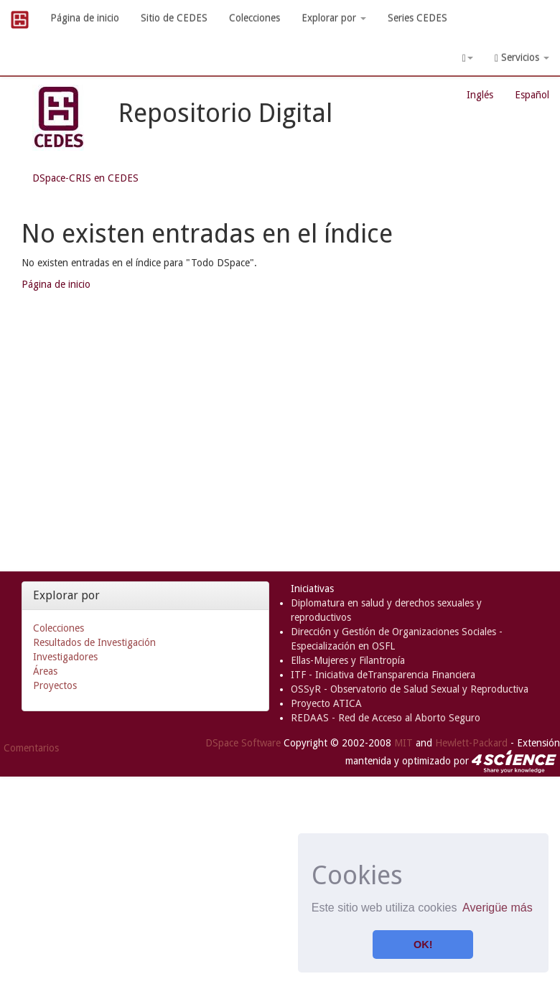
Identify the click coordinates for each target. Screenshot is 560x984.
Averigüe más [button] (497, 907)
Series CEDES (417, 18)
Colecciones (254, 18)
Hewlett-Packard (471, 743)
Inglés (480, 94)
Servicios (522, 58)
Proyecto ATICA (326, 703)
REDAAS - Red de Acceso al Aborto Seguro (385, 717)
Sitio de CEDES (174, 18)
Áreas (45, 671)
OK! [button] (423, 944)
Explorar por (334, 18)
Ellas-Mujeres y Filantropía (348, 660)
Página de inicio (84, 18)
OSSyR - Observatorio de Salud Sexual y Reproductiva (409, 689)
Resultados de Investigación (94, 642)
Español (532, 94)
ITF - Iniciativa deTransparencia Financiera (383, 674)
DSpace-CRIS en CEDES (85, 178)
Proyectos (55, 685)
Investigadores (65, 656)
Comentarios (31, 748)
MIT (403, 743)
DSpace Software (243, 743)
